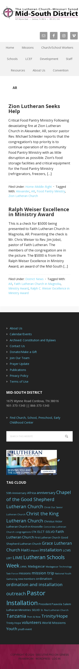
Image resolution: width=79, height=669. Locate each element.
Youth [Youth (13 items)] (11, 628)
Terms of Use (19, 381)
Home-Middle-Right (38, 187)
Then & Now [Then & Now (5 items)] (33, 616)
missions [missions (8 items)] (25, 573)
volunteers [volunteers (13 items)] (31, 622)
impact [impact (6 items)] (35, 550)
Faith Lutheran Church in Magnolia (37, 284)
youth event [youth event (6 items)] (25, 629)
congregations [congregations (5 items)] (23, 532)
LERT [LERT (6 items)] (9, 558)
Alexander (22, 191)
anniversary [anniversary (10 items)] (46, 492)
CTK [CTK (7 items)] (34, 532)
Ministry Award (18, 288)
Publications (18, 370)
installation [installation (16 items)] (51, 550)
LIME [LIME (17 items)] (18, 557)
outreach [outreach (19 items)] (16, 593)
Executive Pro (45, 654)
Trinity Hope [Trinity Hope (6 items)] (13, 623)
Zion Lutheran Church (23, 196)
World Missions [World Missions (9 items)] (54, 623)
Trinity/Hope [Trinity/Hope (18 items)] (54, 616)
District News (34, 279)
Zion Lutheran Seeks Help (34, 108)
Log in (56, 658)
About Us (16, 328)
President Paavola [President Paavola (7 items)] (50, 604)
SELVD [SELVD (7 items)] (36, 610)
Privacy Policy (19, 376)
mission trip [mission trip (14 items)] (43, 573)
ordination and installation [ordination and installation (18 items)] (34, 584)
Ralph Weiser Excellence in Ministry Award (38, 212)
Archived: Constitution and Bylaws (33, 340)
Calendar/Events (21, 334)
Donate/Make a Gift (23, 352)
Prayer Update (19, 364)
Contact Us (17, 346)
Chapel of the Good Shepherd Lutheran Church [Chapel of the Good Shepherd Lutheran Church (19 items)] (38, 499)
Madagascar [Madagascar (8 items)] (36, 566)
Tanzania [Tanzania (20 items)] (16, 616)
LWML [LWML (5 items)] (23, 566)
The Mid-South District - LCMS (39, 13)
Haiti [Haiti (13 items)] (25, 549)
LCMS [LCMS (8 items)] (67, 550)
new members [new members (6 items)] (26, 579)
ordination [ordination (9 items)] (44, 578)
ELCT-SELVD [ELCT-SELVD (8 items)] (46, 532)
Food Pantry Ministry (51, 191)
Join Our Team (19, 358)
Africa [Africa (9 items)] (31, 493)
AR (33, 191)
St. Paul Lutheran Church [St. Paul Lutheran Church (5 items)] (54, 610)
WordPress (43, 658)
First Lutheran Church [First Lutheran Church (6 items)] (47, 537)
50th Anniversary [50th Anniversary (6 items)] (16, 493)
